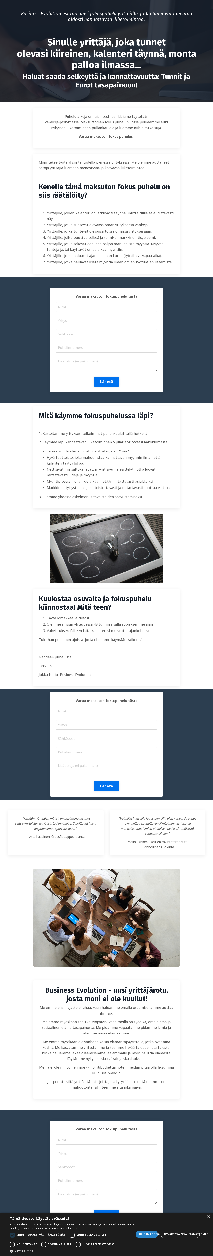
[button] (72, 1251)
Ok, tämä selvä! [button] (148, 1234)
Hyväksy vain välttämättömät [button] (182, 1234)
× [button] (208, 1216)
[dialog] (106, 1234)
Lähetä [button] (106, 392)
